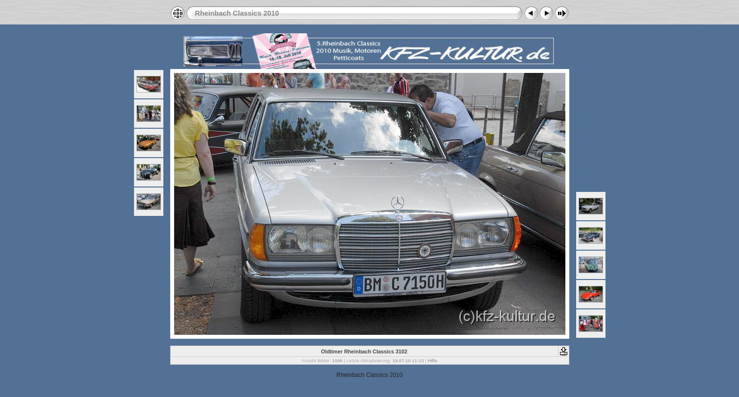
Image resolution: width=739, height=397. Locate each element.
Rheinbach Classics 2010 (237, 13)
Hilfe (432, 360)
